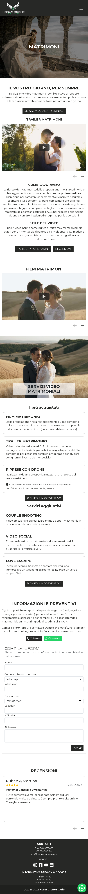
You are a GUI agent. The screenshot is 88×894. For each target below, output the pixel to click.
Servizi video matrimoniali (44, 110)
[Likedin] (52, 864)
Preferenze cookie (44, 882)
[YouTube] (46, 864)
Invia (77, 748)
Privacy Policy (44, 877)
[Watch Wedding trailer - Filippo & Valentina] (44, 147)
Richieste (10, 727)
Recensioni (63, 248)
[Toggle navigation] (81, 8)
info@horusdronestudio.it (44, 854)
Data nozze (12, 696)
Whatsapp (11, 684)
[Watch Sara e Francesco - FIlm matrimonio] (44, 296)
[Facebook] (40, 864)
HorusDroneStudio (52, 889)
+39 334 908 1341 (44, 851)
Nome (8, 662)
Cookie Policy (44, 880)
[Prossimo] (82, 176)
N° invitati (10, 715)
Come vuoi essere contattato (22, 674)
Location (10, 705)
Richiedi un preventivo (44, 498)
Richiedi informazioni (33, 248)
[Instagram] (35, 864)
